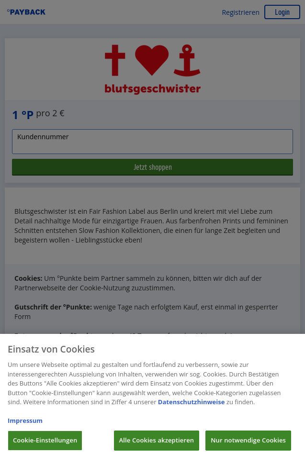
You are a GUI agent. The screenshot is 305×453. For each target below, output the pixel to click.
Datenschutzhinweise (191, 404)
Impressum (25, 423)
